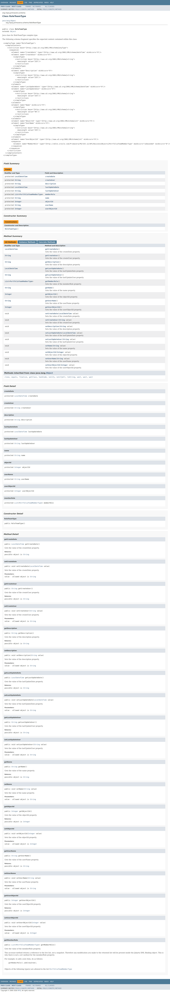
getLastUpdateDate (53, 268)
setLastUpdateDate (53, 333)
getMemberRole (51, 281)
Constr (24, 9)
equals (14, 377)
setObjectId (50, 352)
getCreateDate (51, 249)
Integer (18, 202)
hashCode (43, 377)
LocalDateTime (21, 176)
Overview (4, 2)
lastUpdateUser (52, 191)
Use (25, 2)
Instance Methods (27, 242)
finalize (23, 377)
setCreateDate (51, 313)
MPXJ (19, 990)
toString (71, 377)
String (18, 180)
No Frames (37, 6)
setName (48, 346)
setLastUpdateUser (53, 339)
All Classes (49, 6)
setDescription (52, 326)
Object (13, 31)
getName (48, 288)
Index (46, 2)
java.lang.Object (9, 21)
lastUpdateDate (52, 187)
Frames (28, 6)
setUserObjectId (52, 365)
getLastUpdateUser (53, 275)
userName (49, 205)
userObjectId (51, 209)
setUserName (50, 359)
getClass (33, 377)
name (47, 198)
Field (17, 9)
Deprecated (38, 2)
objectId (49, 202)
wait (79, 377)
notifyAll (61, 377)
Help (52, 2)
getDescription (52, 262)
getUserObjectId (52, 307)
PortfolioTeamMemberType (31, 194)
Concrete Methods (47, 242)
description (50, 184)
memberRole (50, 194)
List (17, 194)
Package (13, 2)
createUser (50, 180)
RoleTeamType (11, 229)
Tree (30, 2)
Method (31, 9)
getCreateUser (51, 255)
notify (52, 377)
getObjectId (50, 294)
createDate (50, 176)
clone (7, 377)
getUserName (50, 301)
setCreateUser (51, 320)
